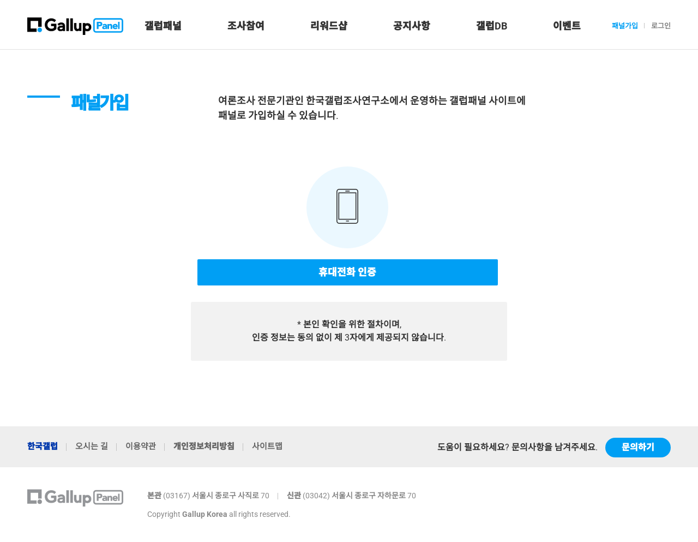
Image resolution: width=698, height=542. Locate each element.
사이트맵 (267, 446)
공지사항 (411, 26)
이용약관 (140, 446)
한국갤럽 (42, 446)
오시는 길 (91, 446)
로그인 (661, 26)
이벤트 (567, 26)
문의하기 (638, 447)
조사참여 (245, 26)
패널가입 (625, 26)
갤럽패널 (163, 26)
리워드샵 (328, 26)
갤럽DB (491, 26)
